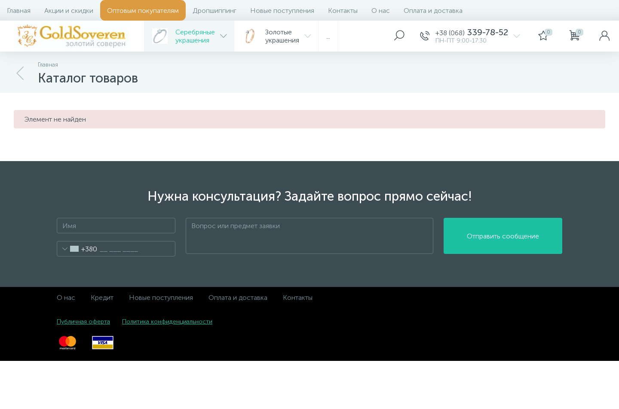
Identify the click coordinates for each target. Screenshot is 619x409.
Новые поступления (282, 10)
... (328, 36)
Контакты (343, 10)
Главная (19, 10)
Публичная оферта (83, 321)
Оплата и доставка (433, 10)
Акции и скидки (68, 10)
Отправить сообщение (503, 236)
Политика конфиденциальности (167, 321)
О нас (380, 10)
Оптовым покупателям (143, 10)
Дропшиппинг (214, 10)
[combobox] (77, 248)
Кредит (102, 297)
